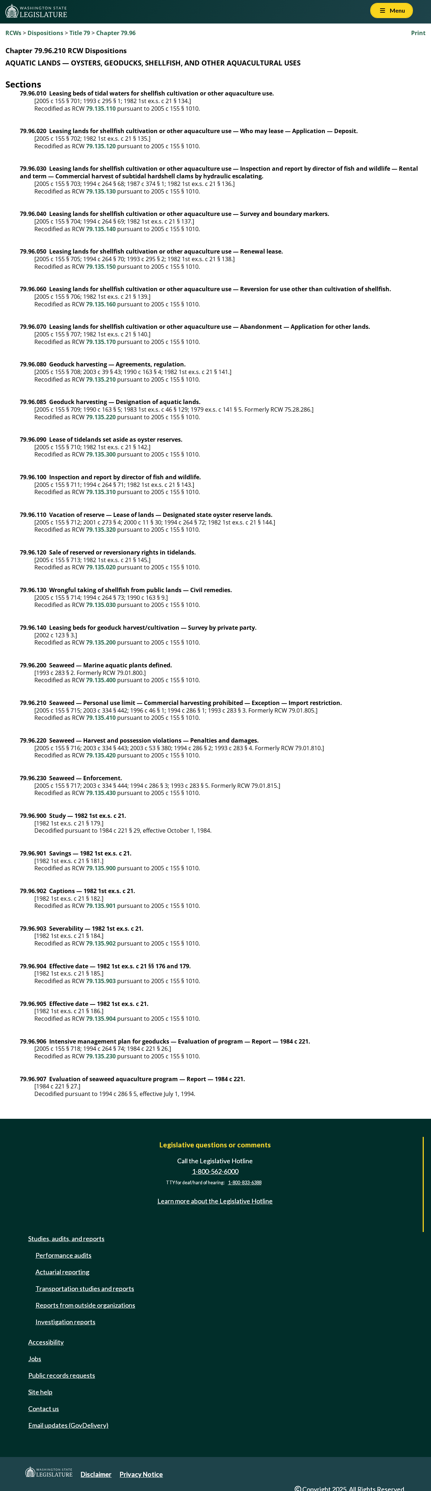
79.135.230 (101, 1056)
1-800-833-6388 (244, 1182)
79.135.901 (101, 906)
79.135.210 (101, 379)
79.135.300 (101, 454)
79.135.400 (101, 680)
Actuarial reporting (62, 1272)
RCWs (13, 33)
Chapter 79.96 (116, 33)
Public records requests (61, 1375)
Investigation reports (65, 1322)
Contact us (43, 1409)
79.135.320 (101, 530)
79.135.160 (101, 304)
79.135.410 (101, 718)
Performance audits (63, 1255)
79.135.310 (101, 492)
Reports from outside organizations (85, 1305)
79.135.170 (101, 342)
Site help (40, 1392)
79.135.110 (101, 108)
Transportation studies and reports (84, 1288)
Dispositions (45, 33)
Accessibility (46, 1342)
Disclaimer (96, 1474)
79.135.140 (101, 229)
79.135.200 (101, 642)
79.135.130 (101, 191)
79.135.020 (101, 567)
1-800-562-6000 (215, 1171)
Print (418, 33)
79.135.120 (101, 146)
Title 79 (79, 33)
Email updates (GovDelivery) (68, 1425)
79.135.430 (101, 793)
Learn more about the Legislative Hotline (215, 1201)
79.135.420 (101, 755)
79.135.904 (101, 1019)
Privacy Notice (141, 1474)
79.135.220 (101, 417)
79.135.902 (101, 943)
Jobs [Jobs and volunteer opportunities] (34, 1359)
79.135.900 (101, 868)
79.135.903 (101, 981)
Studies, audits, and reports (66, 1238)
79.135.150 (101, 267)
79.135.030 (101, 605)
